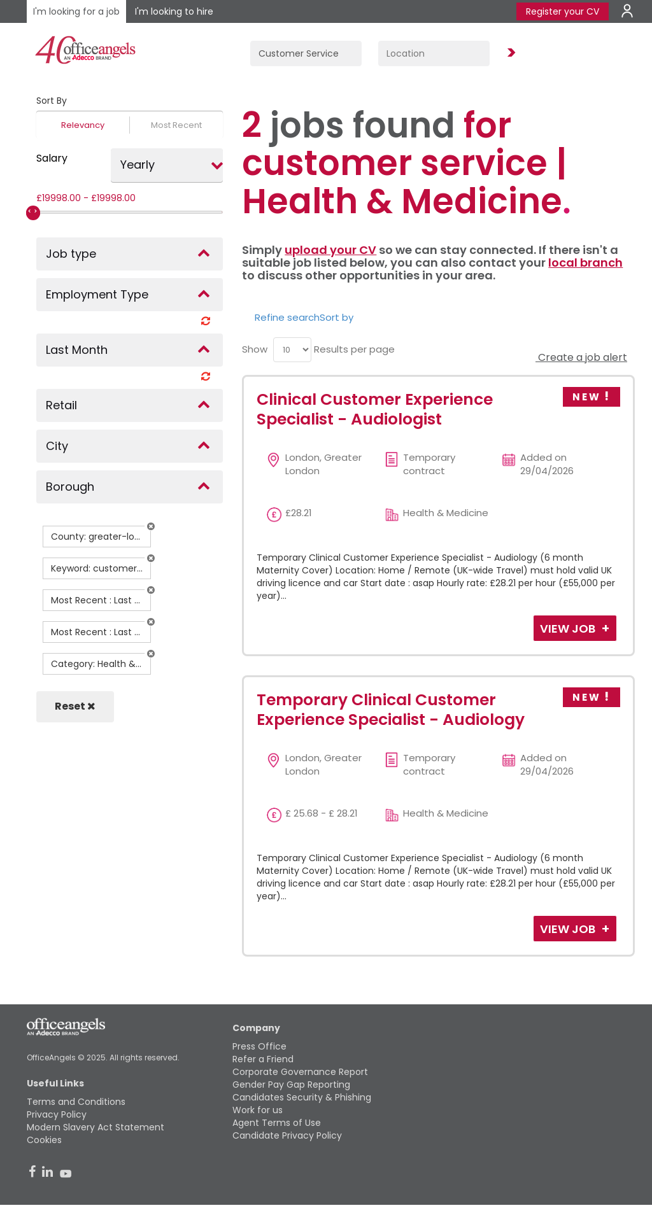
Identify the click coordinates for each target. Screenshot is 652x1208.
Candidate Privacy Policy (287, 1135)
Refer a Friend (263, 1059)
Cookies (44, 1140)
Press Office (259, 1046)
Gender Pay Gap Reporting (291, 1084)
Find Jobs (509, 53)
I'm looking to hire (174, 11)
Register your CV (562, 11)
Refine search (287, 317)
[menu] (292, 349)
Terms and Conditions (76, 1101)
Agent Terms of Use (276, 1122)
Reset (75, 706)
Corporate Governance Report (300, 1071)
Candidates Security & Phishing (301, 1097)
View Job (569, 628)
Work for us (257, 1110)
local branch (585, 262)
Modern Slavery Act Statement (95, 1127)
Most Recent (176, 125)
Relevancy (82, 125)
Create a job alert (581, 357)
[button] (151, 526)
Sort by (336, 317)
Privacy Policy (57, 1114)
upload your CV (330, 250)
